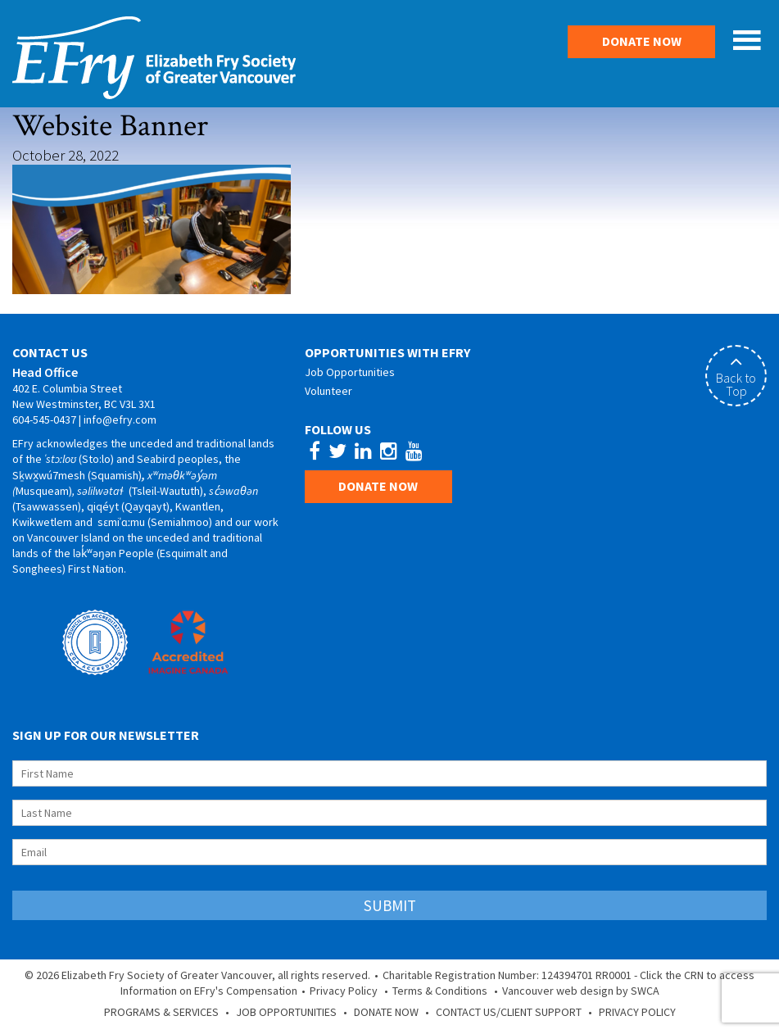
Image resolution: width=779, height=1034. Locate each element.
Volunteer (328, 390)
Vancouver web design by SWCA (580, 990)
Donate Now (642, 41)
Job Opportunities (350, 372)
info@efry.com (120, 419)
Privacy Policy (344, 990)
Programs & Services (161, 1012)
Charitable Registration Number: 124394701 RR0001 (507, 975)
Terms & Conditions (439, 990)
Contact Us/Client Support (509, 1012)
